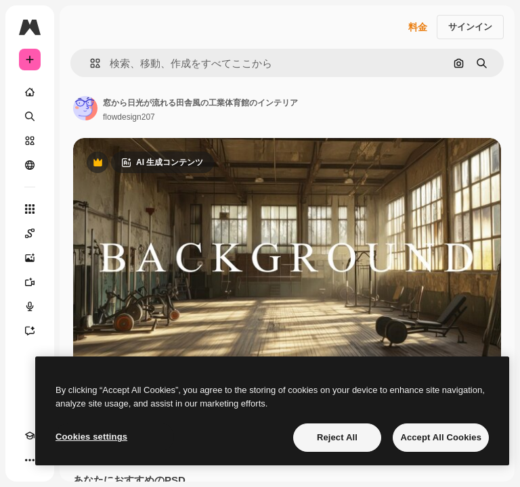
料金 (417, 27)
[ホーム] (30, 92)
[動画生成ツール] (30, 282)
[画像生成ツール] (30, 258)
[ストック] (30, 141)
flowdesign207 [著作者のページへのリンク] (129, 117)
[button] (89, 63)
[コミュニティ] (30, 165)
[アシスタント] (30, 331)
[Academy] (30, 435)
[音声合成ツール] (30, 306)
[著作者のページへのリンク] (85, 108)
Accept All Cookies (440, 437)
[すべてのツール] (30, 209)
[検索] (30, 116)
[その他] (30, 460)
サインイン (470, 27)
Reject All (337, 437)
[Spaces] (30, 233)
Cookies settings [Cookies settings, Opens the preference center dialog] (91, 437)
